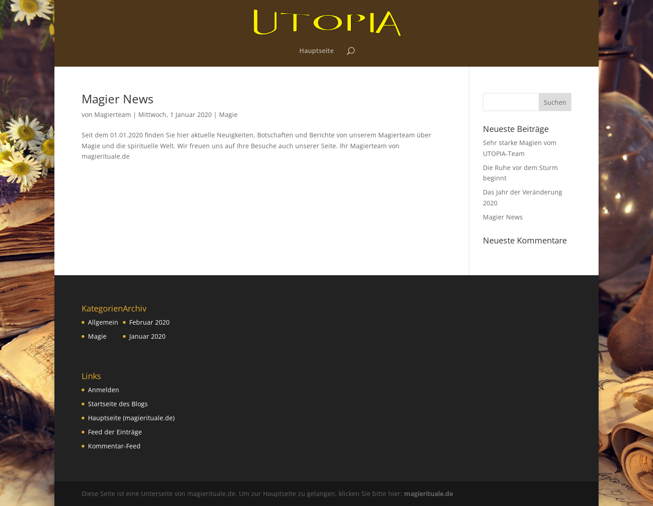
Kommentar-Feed (114, 446)
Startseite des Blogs (118, 403)
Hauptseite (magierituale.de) (131, 418)
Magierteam (112, 114)
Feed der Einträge (115, 432)
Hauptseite (316, 51)
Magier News (117, 99)
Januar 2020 (147, 336)
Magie (228, 114)
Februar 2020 (149, 322)
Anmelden (103, 389)
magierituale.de (428, 493)
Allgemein (103, 322)
